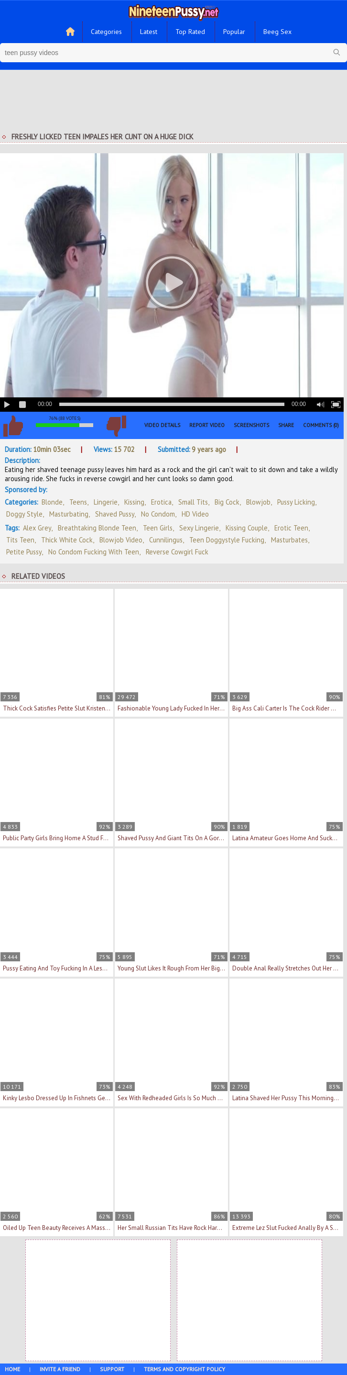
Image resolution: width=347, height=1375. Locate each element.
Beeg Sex (277, 31)
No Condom (158, 513)
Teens (78, 502)
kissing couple (247, 527)
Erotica (161, 502)
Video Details (162, 425)
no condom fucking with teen (93, 551)
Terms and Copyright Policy (184, 1369)
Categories (106, 31)
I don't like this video (116, 426)
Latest (148, 31)
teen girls (158, 527)
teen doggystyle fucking (226, 539)
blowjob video (120, 539)
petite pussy (24, 551)
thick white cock (67, 539)
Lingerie (106, 502)
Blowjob (258, 502)
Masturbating (68, 513)
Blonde (52, 502)
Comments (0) (321, 425)
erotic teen (291, 527)
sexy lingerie (199, 527)
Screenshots (251, 425)
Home (12, 1369)
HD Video (195, 513)
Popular (234, 31)
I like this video (13, 426)
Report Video (207, 425)
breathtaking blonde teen (97, 527)
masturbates (289, 539)
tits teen (20, 539)
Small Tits (193, 502)
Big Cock (227, 502)
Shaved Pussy (114, 513)
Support (112, 1369)
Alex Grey (37, 527)
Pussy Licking (296, 502)
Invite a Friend (60, 1369)
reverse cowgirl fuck (177, 551)
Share (286, 425)
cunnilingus (166, 539)
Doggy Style (24, 513)
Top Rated (190, 31)
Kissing (134, 502)
